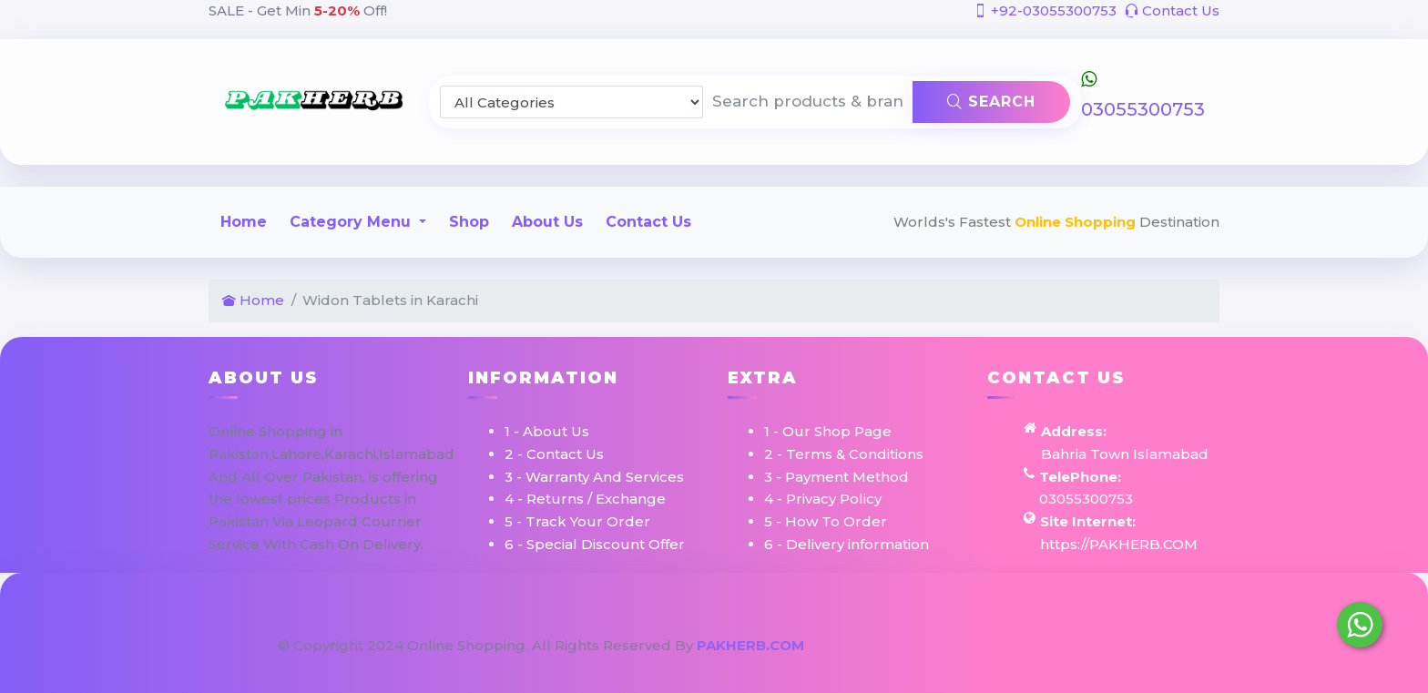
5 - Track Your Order (577, 521)
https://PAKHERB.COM (1119, 544)
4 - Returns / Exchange (585, 498)
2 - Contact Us (554, 454)
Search (991, 101)
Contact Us (1172, 10)
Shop (469, 221)
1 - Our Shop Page (828, 431)
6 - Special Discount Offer (595, 544)
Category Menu (352, 221)
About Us (547, 221)
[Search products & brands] (808, 102)
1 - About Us (547, 431)
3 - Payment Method (836, 476)
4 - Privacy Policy (823, 498)
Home (243, 221)
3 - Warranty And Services (594, 476)
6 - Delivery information (846, 544)
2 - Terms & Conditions (843, 454)
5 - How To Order (825, 521)
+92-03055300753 (1045, 10)
